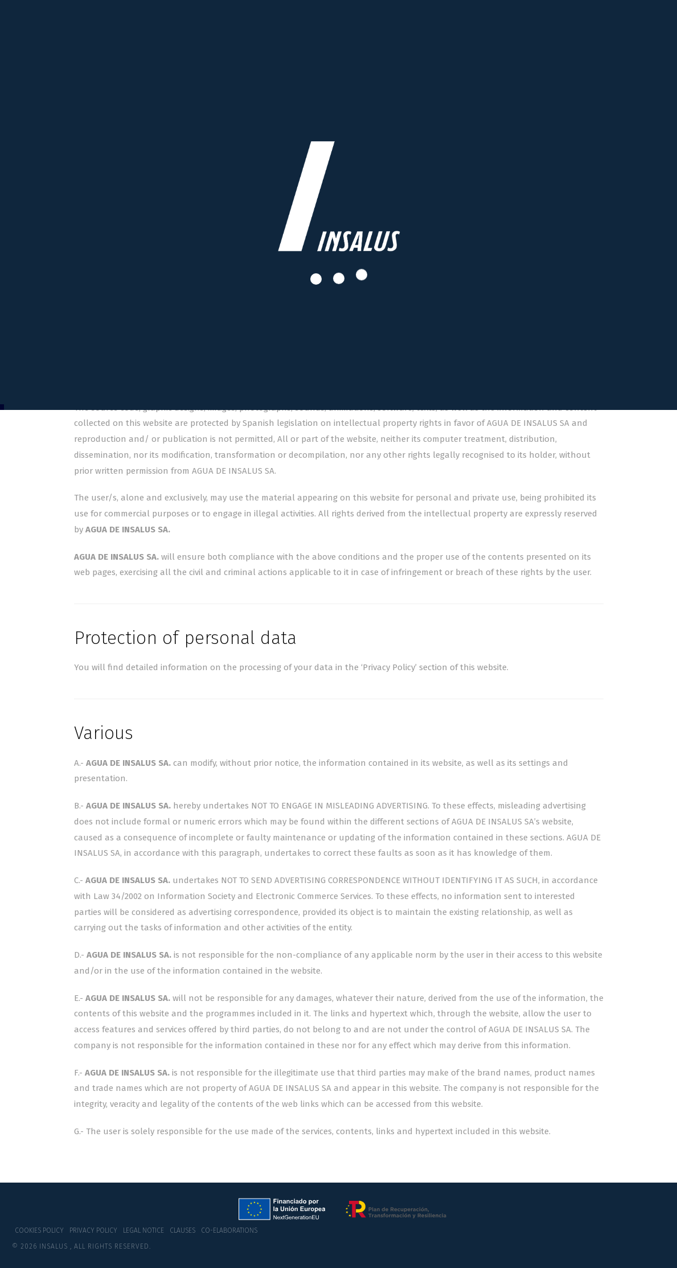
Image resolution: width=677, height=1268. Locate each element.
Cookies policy (39, 1230)
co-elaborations (229, 1230)
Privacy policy (93, 1230)
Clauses (182, 1230)
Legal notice (143, 1230)
